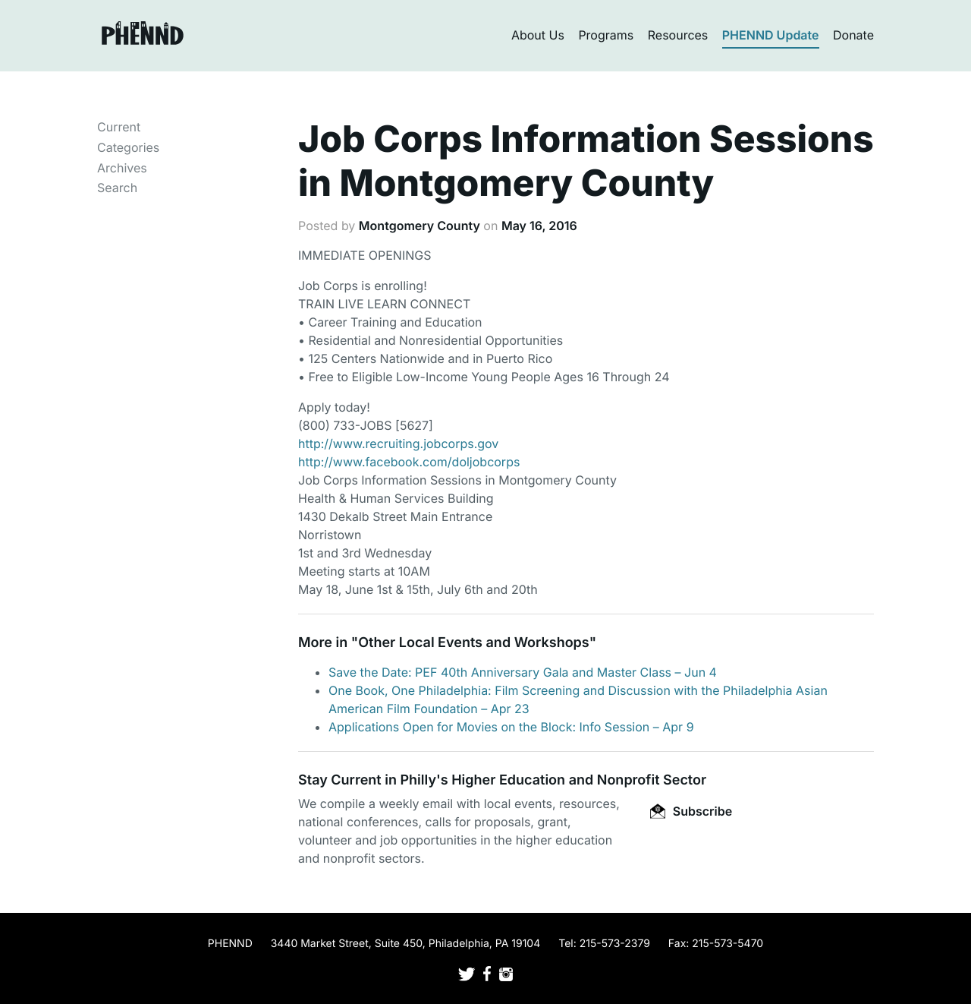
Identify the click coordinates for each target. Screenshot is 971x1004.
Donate (853, 35)
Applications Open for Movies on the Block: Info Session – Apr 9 (511, 726)
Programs (605, 35)
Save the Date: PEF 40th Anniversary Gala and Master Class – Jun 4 (522, 672)
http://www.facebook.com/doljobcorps (409, 461)
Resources (678, 35)
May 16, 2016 (539, 225)
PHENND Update (770, 35)
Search (117, 187)
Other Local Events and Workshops (473, 643)
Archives (122, 167)
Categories (128, 147)
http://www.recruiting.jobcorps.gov (398, 443)
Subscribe (691, 811)
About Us (537, 35)
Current (118, 126)
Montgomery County (419, 225)
